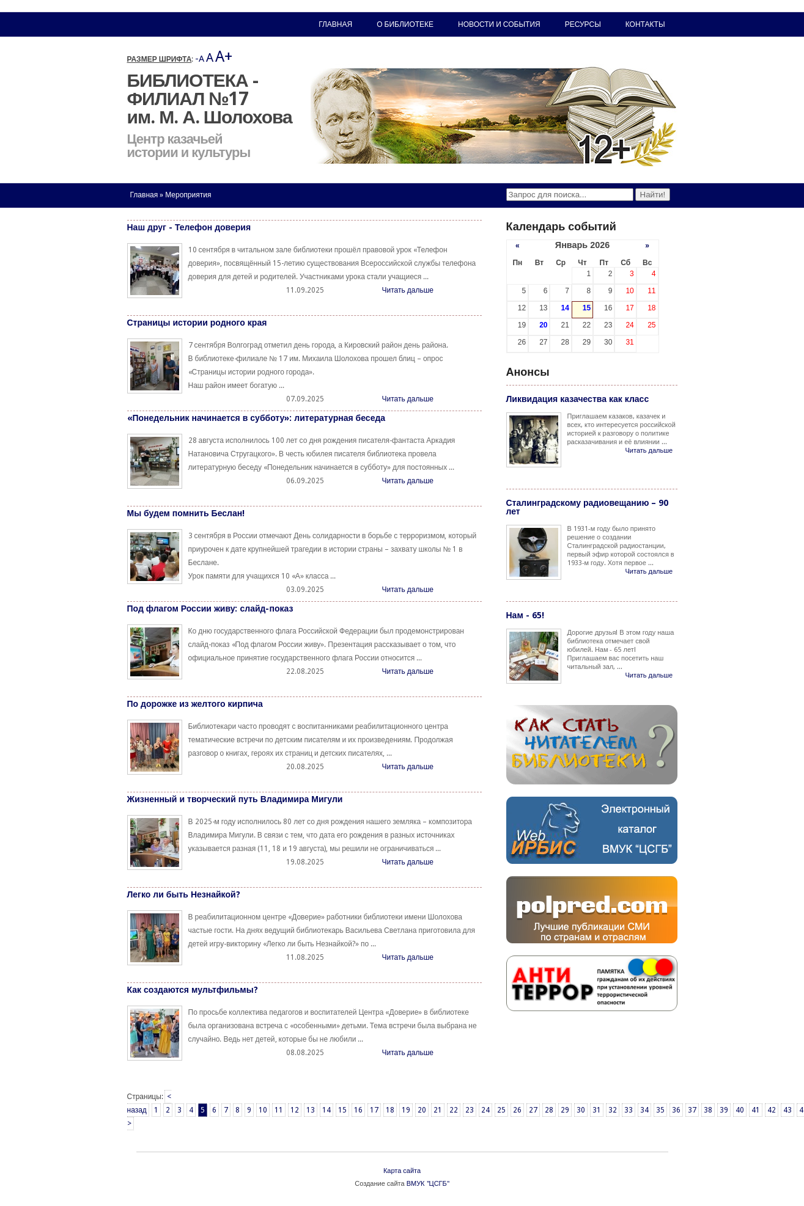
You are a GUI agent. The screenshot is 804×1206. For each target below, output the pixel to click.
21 (437, 1110)
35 (660, 1110)
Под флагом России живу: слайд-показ (210, 608)
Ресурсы (583, 24)
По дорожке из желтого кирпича (195, 704)
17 (374, 1110)
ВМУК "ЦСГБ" (428, 1184)
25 (501, 1110)
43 (787, 1110)
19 (406, 1110)
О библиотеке (405, 24)
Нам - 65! (525, 615)
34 (644, 1110)
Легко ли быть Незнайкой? (183, 894)
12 (294, 1110)
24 (485, 1110)
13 (310, 1110)
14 (326, 1110)
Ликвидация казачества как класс (577, 399)
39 (724, 1110)
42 (771, 1110)
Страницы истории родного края (197, 322)
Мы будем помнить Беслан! (186, 513)
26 (517, 1110)
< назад (149, 1103)
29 (565, 1110)
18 (390, 1110)
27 (533, 1110)
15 (342, 1110)
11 (279, 1110)
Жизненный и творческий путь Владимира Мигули (235, 799)
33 (628, 1110)
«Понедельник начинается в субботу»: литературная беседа (256, 418)
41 (755, 1110)
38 (708, 1110)
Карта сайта (402, 1171)
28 (549, 1110)
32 (612, 1110)
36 (676, 1110)
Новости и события (499, 24)
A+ (223, 56)
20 (422, 1110)
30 (581, 1110)
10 (263, 1110)
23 (469, 1110)
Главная (144, 195)
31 (596, 1110)
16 (358, 1110)
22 (453, 1110)
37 (692, 1110)
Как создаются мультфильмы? (192, 990)
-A (199, 58)
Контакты (645, 24)
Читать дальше (407, 290)
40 (740, 1110)
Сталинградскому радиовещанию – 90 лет (587, 507)
